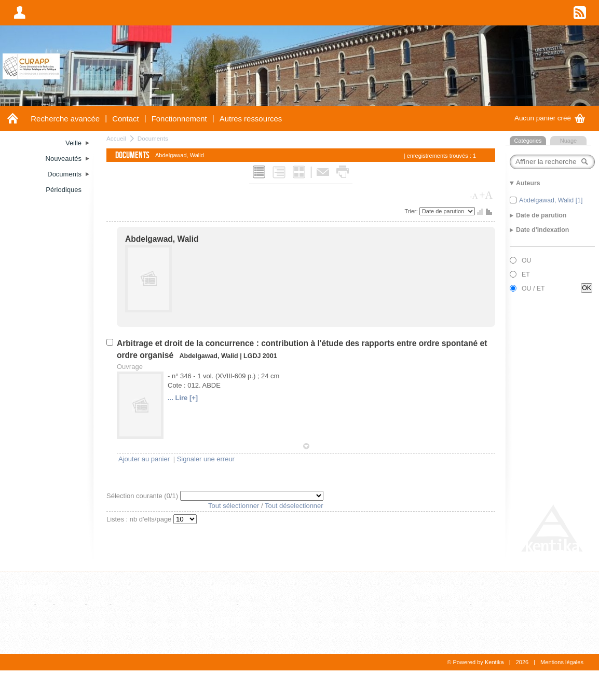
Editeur (224, 604)
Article (22, 604)
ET (526, 274)
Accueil (116, 138)
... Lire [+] (183, 398)
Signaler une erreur (206, 459)
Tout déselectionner (294, 506)
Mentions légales (561, 662)
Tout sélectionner (233, 506)
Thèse (98, 604)
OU (527, 260)
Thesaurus (433, 590)
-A (474, 196)
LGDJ (252, 356)
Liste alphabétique (440, 604)
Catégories (527, 141)
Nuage (568, 141)
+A (486, 195)
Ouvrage (70, 604)
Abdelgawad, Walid (162, 239)
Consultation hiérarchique (511, 604)
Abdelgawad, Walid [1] (550, 200)
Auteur (223, 635)
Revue (250, 604)
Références (235, 590)
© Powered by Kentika (475, 662)
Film (44, 604)
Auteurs (229, 621)
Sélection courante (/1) (143, 496)
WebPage (128, 604)
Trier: (412, 211)
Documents (153, 138)
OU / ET (533, 288)
